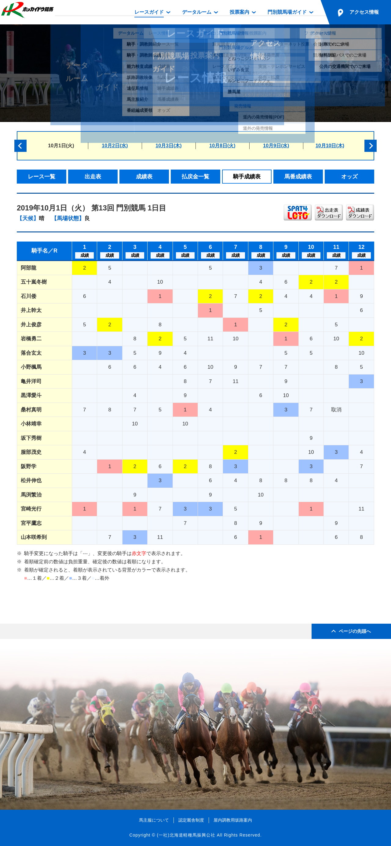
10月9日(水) (276, 145)
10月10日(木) (330, 145)
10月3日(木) (168, 145)
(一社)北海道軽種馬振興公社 (186, 835)
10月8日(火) (222, 145)
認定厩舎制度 (191, 820)
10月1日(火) (61, 145)
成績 (84, 255)
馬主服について (154, 820)
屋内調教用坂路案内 (233, 820)
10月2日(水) (115, 145)
